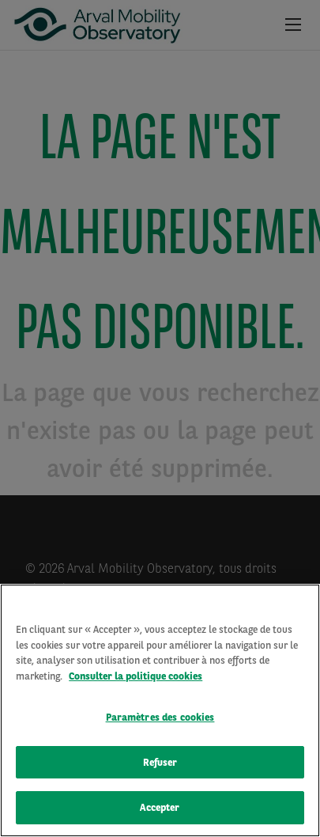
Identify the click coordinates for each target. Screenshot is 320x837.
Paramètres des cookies (160, 719)
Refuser (160, 765)
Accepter (159, 810)
